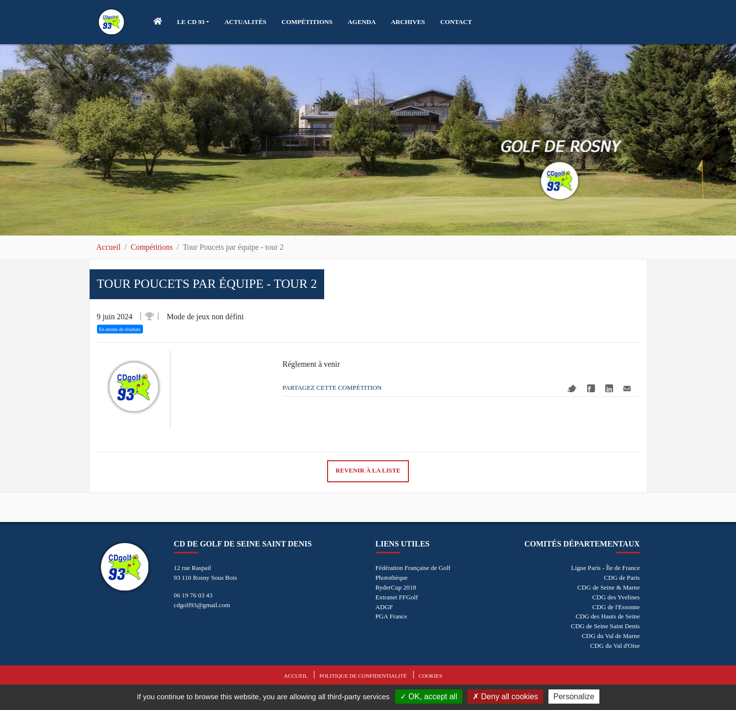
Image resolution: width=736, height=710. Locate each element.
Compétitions (152, 247)
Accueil (108, 247)
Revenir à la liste (368, 470)
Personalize (573, 696)
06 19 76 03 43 (193, 595)
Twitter (572, 388)
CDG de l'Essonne (616, 607)
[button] (193, 22)
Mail (627, 388)
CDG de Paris (622, 577)
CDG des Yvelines (616, 597)
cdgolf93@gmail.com (202, 605)
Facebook (591, 388)
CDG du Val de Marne (611, 635)
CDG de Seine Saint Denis (605, 626)
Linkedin (609, 388)
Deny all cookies (505, 696)
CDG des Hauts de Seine (607, 616)
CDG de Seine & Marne (608, 587)
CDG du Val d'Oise (615, 645)
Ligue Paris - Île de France (605, 567)
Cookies (430, 676)
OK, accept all (428, 696)
